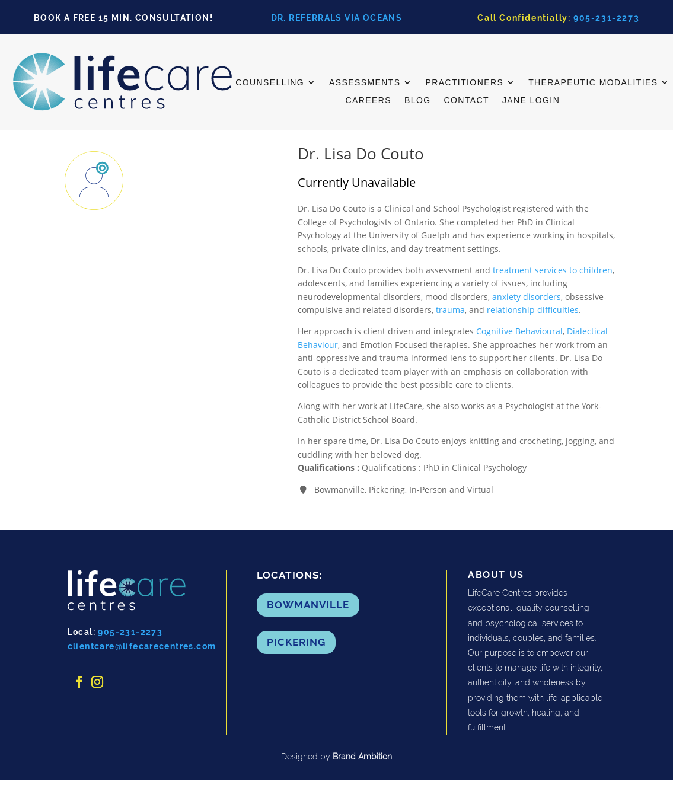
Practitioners (464, 82)
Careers (368, 100)
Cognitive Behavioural (519, 331)
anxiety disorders (526, 296)
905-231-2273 (606, 18)
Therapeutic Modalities (593, 82)
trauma (450, 309)
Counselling (269, 82)
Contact (466, 100)
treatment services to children (553, 270)
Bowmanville (308, 605)
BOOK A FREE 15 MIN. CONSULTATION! (123, 18)
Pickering (296, 642)
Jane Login (531, 100)
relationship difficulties (533, 309)
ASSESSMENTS (364, 82)
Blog (417, 100)
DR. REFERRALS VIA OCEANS (337, 18)
